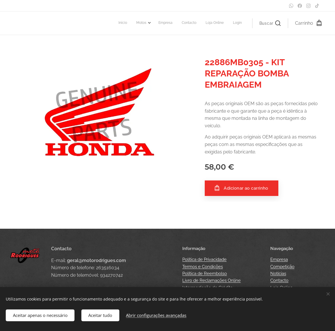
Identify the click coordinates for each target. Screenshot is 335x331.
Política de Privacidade (204, 259)
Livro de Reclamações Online (211, 280)
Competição (282, 266)
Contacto (279, 280)
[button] (270, 23)
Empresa (279, 259)
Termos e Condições (202, 266)
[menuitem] (195, 23)
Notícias (278, 273)
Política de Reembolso (204, 273)
